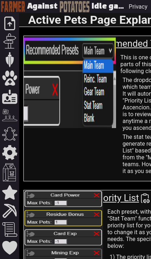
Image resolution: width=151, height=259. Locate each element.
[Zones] (9, 59)
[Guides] (9, 229)
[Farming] (9, 115)
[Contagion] (9, 133)
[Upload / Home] (9, 23)
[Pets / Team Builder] (9, 78)
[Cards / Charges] (9, 96)
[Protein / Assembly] (9, 152)
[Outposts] (9, 210)
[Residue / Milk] (9, 172)
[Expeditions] (9, 41)
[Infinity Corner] (9, 192)
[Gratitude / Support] (9, 247)
